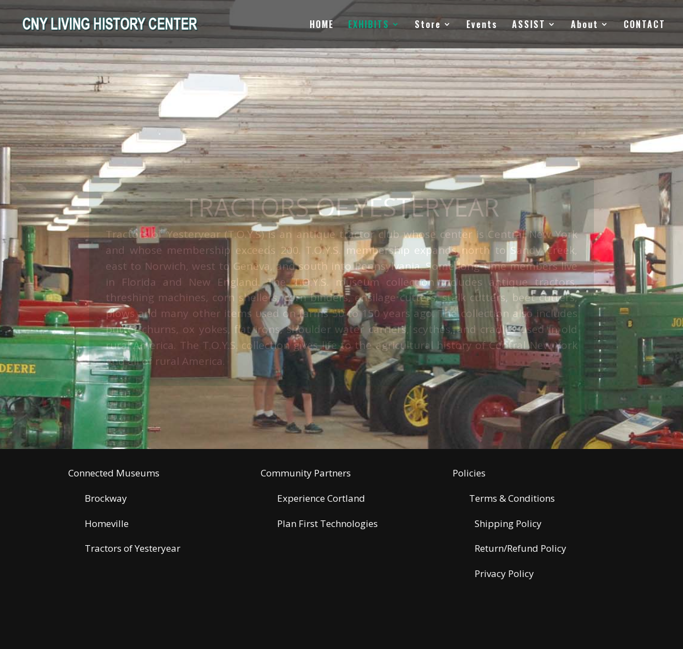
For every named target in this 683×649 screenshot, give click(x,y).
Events (482, 25)
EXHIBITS (368, 25)
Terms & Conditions (512, 498)
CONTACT (644, 25)
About (584, 25)
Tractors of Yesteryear (132, 548)
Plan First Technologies (327, 523)
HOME (322, 25)
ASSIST (529, 25)
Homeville (107, 523)
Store (428, 25)
